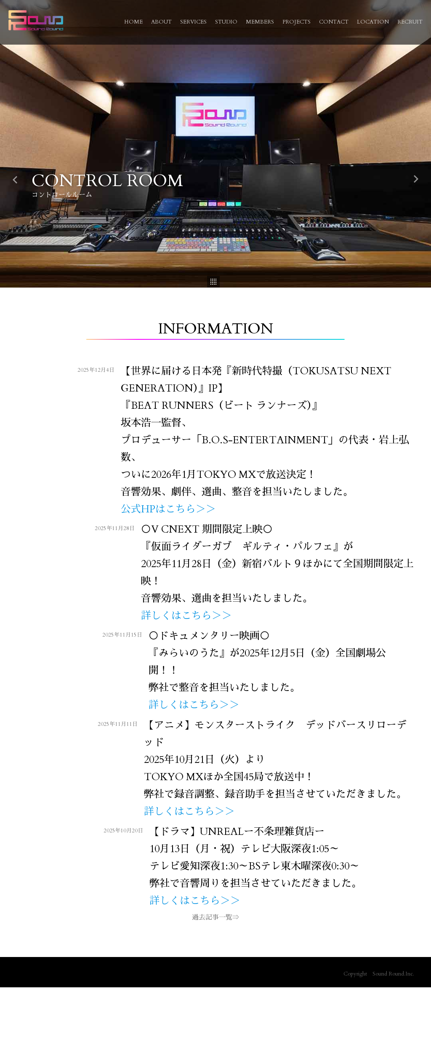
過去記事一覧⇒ (215, 917)
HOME (133, 22)
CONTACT (334, 22)
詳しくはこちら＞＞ (185, 616)
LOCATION (373, 22)
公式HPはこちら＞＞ (167, 509)
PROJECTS (296, 22)
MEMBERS (260, 22)
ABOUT (161, 22)
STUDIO (226, 22)
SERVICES (193, 22)
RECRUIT (410, 22)
